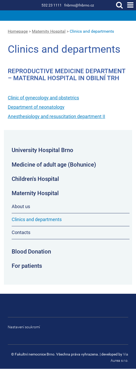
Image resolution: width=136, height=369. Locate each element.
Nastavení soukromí (24, 327)
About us (21, 206)
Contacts (21, 232)
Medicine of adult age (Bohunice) (54, 164)
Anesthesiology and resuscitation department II (56, 116)
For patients (27, 266)
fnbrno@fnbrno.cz (79, 5)
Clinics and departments (92, 31)
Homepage (18, 31)
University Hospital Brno (42, 150)
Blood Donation (31, 251)
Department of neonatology (36, 107)
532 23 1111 (51, 5)
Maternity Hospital (49, 31)
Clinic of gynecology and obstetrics (43, 97)
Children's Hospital (35, 179)
